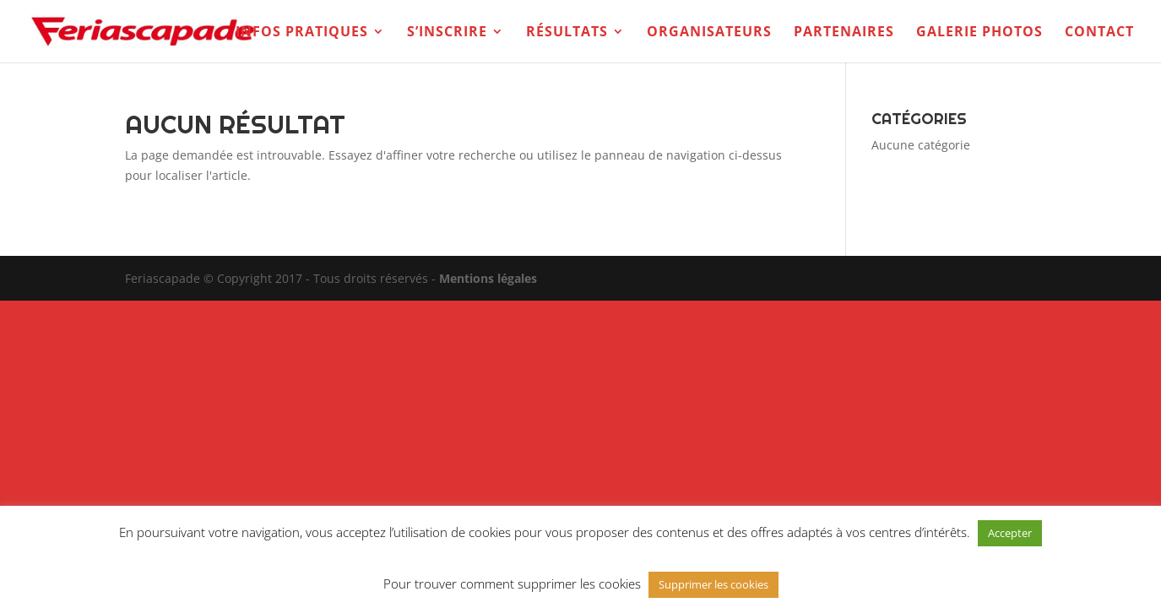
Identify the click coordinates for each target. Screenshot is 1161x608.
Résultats (567, 33)
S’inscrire (447, 33)
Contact (1099, 33)
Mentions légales (488, 278)
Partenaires (844, 33)
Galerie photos (979, 33)
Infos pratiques (302, 33)
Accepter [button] (1010, 532)
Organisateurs (709, 33)
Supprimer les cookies (713, 584)
